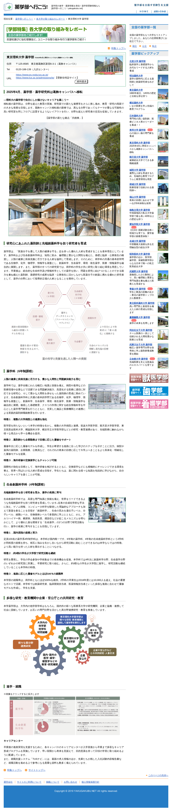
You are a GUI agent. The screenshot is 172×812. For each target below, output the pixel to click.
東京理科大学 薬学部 (139, 142)
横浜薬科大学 (136, 102)
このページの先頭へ (158, 775)
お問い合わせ (70, 782)
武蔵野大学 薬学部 (138, 271)
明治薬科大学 (136, 75)
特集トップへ (118, 48)
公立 (144, 46)
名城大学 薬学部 (137, 241)
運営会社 (8, 782)
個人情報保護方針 (90, 782)
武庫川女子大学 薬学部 (140, 344)
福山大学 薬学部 (137, 197)
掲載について (52, 782)
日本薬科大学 (136, 115)
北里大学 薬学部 (137, 61)
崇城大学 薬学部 (137, 184)
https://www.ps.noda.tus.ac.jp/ (32, 74)
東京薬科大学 (136, 90)
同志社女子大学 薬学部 (140, 330)
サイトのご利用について (29, 782)
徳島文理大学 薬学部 (139, 210)
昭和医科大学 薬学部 (139, 254)
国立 (134, 46)
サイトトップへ (36, 770)
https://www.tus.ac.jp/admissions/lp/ (35, 77)
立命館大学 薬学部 (138, 359)
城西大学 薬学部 (137, 170)
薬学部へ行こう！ (24, 19)
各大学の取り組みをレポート (50, 19)
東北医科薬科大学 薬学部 (141, 303)
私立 (154, 46)
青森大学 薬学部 (137, 289)
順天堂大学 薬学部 (138, 157)
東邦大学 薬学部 (137, 130)
